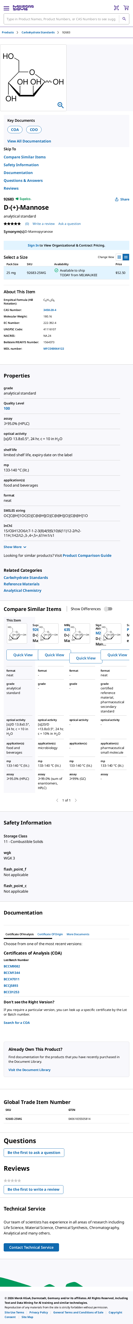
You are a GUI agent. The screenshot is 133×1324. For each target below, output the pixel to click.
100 (7, 408)
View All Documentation (29, 141)
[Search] (124, 19)
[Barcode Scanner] (116, 8)
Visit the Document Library (29, 1070)
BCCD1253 (11, 992)
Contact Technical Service (31, 1247)
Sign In (33, 245)
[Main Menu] (6, 8)
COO (34, 129)
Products (8, 32)
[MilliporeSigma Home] (23, 8)
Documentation (18, 172)
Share (122, 199)
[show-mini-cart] (126, 8)
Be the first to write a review (35, 1190)
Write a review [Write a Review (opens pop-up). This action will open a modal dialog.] (44, 223)
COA (15, 129)
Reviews (11, 188)
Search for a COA (17, 1022)
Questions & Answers (23, 180)
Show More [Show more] (15, 547)
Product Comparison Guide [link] (87, 555)
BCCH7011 (12, 979)
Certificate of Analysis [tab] (20, 934)
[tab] (12, 32)
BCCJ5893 (11, 985)
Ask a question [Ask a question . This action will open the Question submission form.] (69, 223)
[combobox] (66, 19)
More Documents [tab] (78, 934)
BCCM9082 (12, 966)
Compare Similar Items (25, 157)
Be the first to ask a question (34, 1152)
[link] (26, 577)
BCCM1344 (12, 972)
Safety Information (21, 164)
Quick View (23, 654)
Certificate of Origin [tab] (50, 934)
